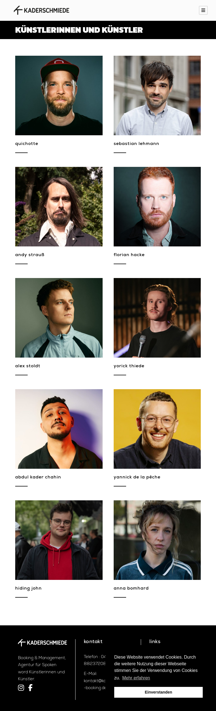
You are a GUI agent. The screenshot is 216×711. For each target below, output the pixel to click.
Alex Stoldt (27, 366)
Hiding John (28, 589)
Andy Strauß (30, 255)
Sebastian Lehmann (136, 144)
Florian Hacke (129, 255)
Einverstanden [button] (158, 692)
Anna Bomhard (131, 589)
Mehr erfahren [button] (136, 678)
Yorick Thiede (129, 366)
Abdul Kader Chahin (38, 477)
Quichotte (26, 144)
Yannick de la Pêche (137, 477)
